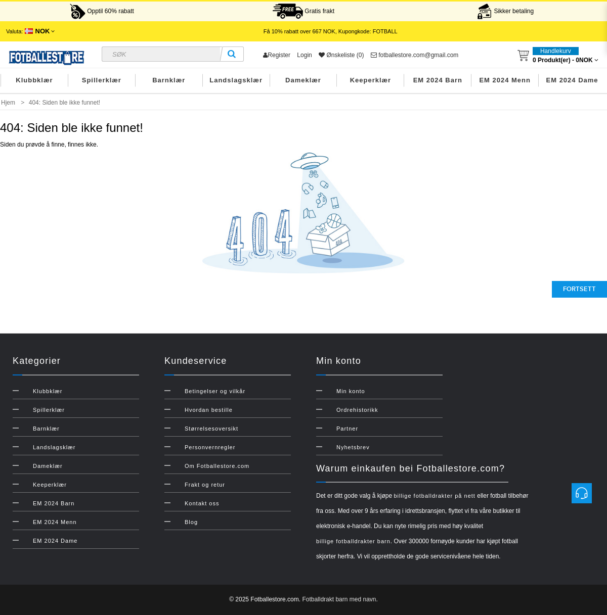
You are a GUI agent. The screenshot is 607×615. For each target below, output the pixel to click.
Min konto (350, 391)
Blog (191, 522)
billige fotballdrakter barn (353, 541)
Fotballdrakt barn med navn (339, 599)
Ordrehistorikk (357, 410)
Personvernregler (210, 447)
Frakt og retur (205, 485)
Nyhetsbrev (353, 447)
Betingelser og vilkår (215, 391)
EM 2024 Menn (505, 80)
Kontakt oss (202, 503)
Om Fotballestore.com (217, 466)
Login (304, 55)
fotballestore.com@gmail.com (415, 55)
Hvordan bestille (209, 410)
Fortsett (579, 289)
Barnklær (168, 80)
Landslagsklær (236, 80)
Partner (347, 428)
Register (276, 55)
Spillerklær (101, 80)
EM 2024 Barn (437, 80)
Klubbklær (34, 80)
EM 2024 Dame (572, 80)
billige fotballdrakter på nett (434, 496)
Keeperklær (371, 80)
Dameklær (303, 80)
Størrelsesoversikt (211, 428)
